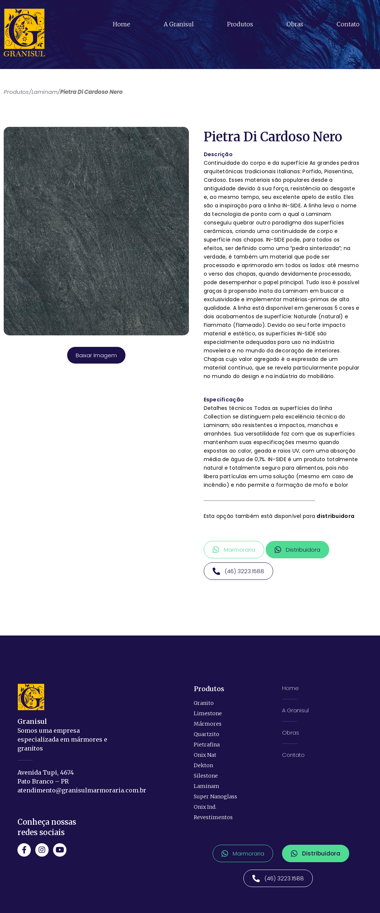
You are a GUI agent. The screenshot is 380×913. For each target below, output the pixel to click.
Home (121, 24)
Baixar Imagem (96, 355)
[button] (234, 549)
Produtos (240, 24)
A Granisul (179, 24)
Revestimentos (213, 817)
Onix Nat (205, 754)
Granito (204, 702)
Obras (294, 24)
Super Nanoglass (215, 796)
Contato (348, 24)
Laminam (206, 785)
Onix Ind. (205, 806)
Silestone (206, 775)
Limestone (208, 713)
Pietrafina (207, 744)
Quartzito (206, 733)
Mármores (208, 723)
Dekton (203, 765)
